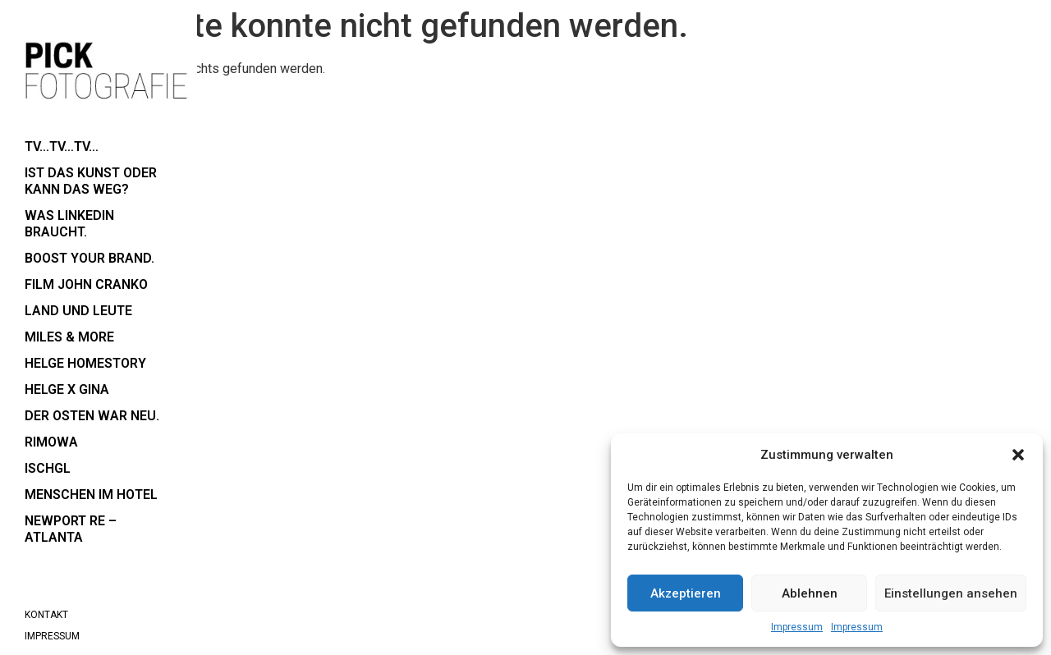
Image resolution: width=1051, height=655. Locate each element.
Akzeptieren (685, 593)
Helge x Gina (67, 389)
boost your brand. (89, 258)
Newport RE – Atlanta (71, 529)
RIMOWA (51, 442)
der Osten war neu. (92, 416)
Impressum (797, 627)
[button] (1018, 455)
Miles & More (69, 337)
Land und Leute (78, 310)
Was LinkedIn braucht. (69, 224)
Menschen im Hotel (91, 494)
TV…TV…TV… (62, 146)
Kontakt (46, 615)
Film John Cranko (86, 284)
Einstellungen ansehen (950, 593)
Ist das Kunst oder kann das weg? (91, 181)
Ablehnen (810, 593)
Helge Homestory (85, 363)
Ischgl (48, 468)
